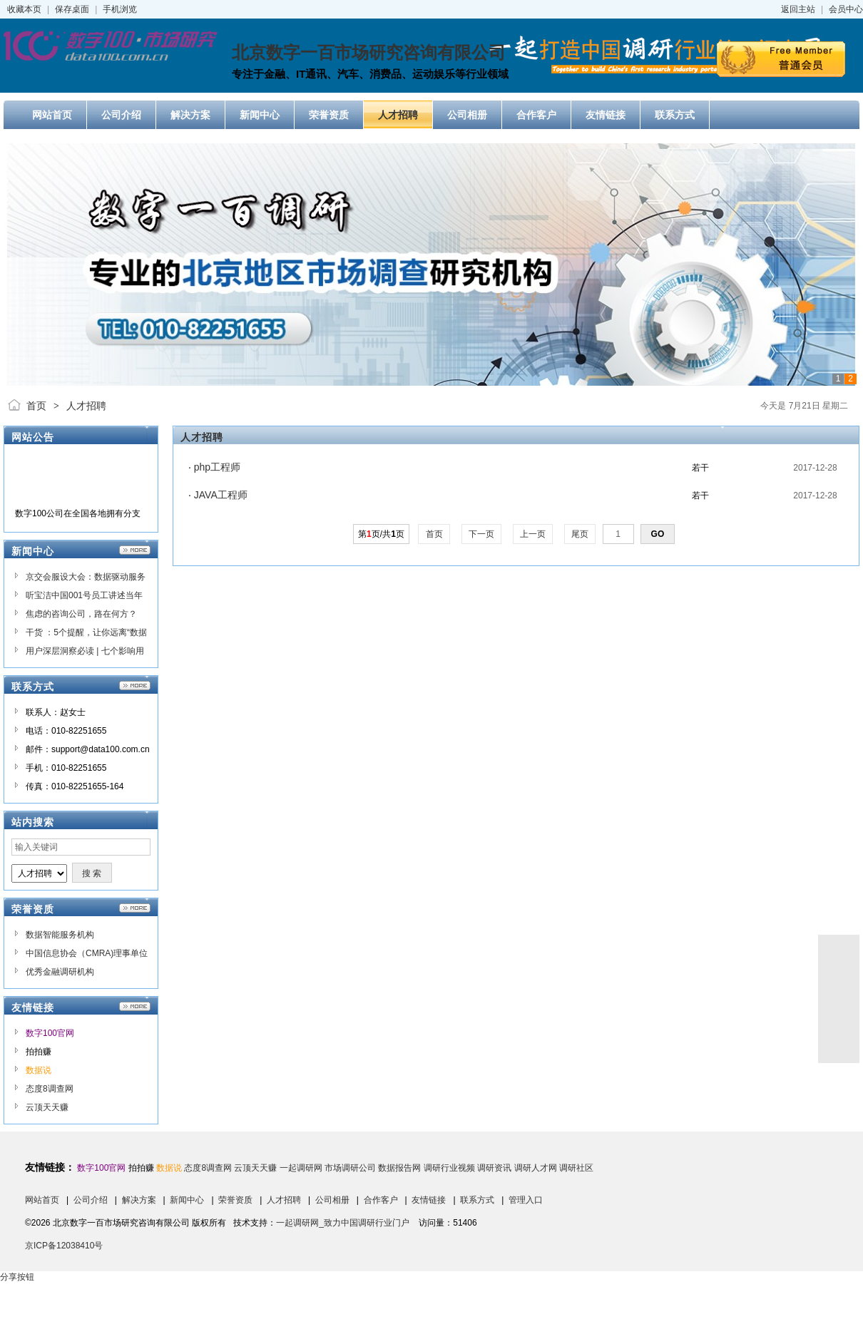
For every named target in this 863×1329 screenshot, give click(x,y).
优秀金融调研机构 (60, 972)
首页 (36, 405)
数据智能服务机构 (60, 935)
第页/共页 (381, 534)
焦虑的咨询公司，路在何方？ (81, 614)
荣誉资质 (235, 1200)
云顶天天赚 (47, 1107)
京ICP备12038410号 (64, 1246)
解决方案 (139, 1200)
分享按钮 (17, 1277)
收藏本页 (24, 9)
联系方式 (477, 1200)
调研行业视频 (449, 1168)
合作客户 (381, 1200)
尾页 (580, 534)
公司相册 (332, 1200)
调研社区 (576, 1168)
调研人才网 (535, 1168)
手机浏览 (120, 9)
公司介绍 (90, 1200)
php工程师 (217, 467)
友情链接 (429, 1200)
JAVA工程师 (220, 495)
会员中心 (846, 9)
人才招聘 (86, 405)
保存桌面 (72, 9)
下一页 (481, 534)
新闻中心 (187, 1200)
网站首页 (42, 1200)
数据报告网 (399, 1168)
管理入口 (526, 1200)
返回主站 (798, 9)
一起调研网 (301, 1168)
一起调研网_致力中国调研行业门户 (342, 1223)
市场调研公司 (350, 1168)
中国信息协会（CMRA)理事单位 (87, 953)
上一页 (533, 534)
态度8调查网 (49, 1089)
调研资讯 (494, 1168)
